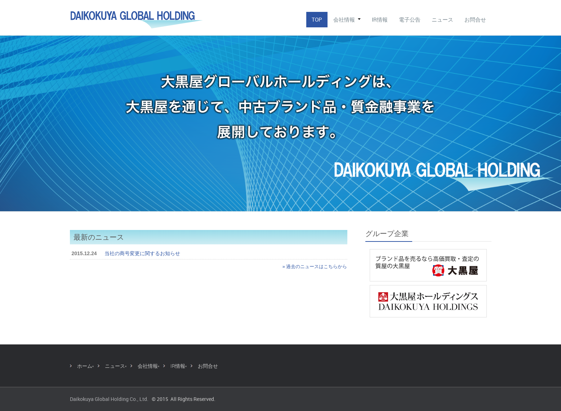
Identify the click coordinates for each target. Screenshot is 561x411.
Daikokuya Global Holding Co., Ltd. (109, 399)
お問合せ (475, 19)
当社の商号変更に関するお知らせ (142, 253)
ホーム (84, 365)
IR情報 (380, 19)
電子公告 (409, 19)
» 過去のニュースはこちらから (314, 266)
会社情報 (347, 19)
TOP (317, 19)
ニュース (442, 19)
